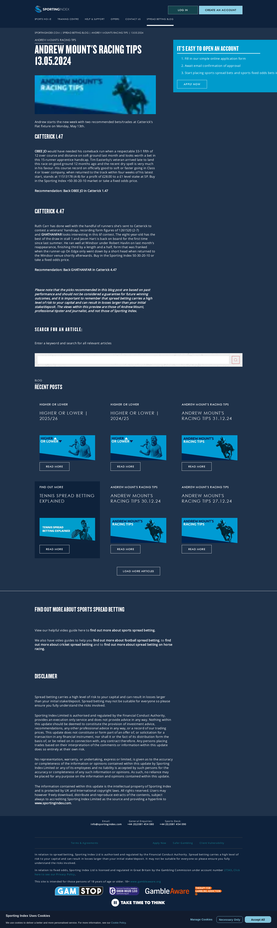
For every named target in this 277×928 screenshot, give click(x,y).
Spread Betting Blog (160, 19)
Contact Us (133, 19)
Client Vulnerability (212, 843)
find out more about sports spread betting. (122, 630)
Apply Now (159, 843)
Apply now (192, 84)
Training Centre (68, 19)
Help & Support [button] (95, 19)
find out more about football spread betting (126, 640)
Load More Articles (138, 571)
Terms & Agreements (84, 843)
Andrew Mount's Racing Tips (109, 32)
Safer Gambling (183, 843)
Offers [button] (115, 19)
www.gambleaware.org (145, 881)
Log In (183, 10)
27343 (228, 870)
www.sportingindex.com (53, 803)
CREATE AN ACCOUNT (220, 10)
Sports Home (43, 19)
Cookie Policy (118, 922)
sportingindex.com (47, 32)
